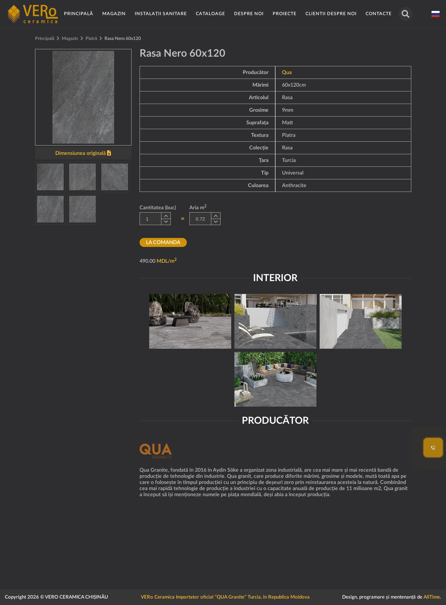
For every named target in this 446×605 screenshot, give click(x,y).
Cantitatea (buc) (158, 207)
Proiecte (284, 14)
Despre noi (249, 14)
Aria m (198, 207)
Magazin (114, 14)
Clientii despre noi (331, 14)
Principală (78, 14)
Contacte (379, 14)
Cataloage (210, 14)
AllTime (431, 597)
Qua (287, 72)
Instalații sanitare (161, 14)
